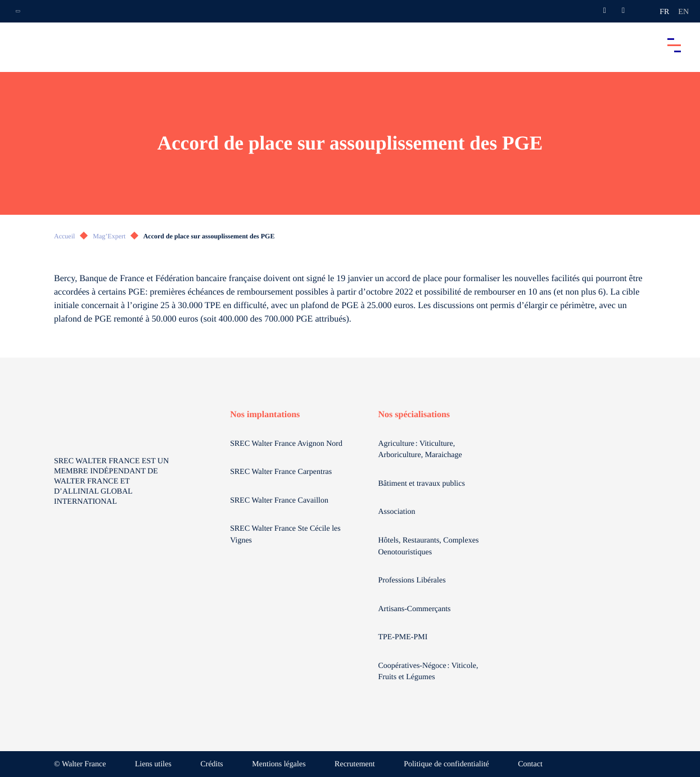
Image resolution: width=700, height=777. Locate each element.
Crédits (211, 764)
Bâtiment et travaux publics (421, 484)
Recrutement (355, 764)
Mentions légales (278, 764)
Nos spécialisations (414, 414)
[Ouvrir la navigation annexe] (18, 11)
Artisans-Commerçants (415, 609)
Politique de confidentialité (446, 764)
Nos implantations (265, 414)
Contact (530, 764)
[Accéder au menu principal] (674, 45)
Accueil (64, 236)
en (683, 12)
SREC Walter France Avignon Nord (286, 444)
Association (396, 512)
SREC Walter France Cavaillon (279, 500)
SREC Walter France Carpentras (281, 472)
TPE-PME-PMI (403, 637)
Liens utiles (153, 764)
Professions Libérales (413, 580)
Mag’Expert (109, 236)
